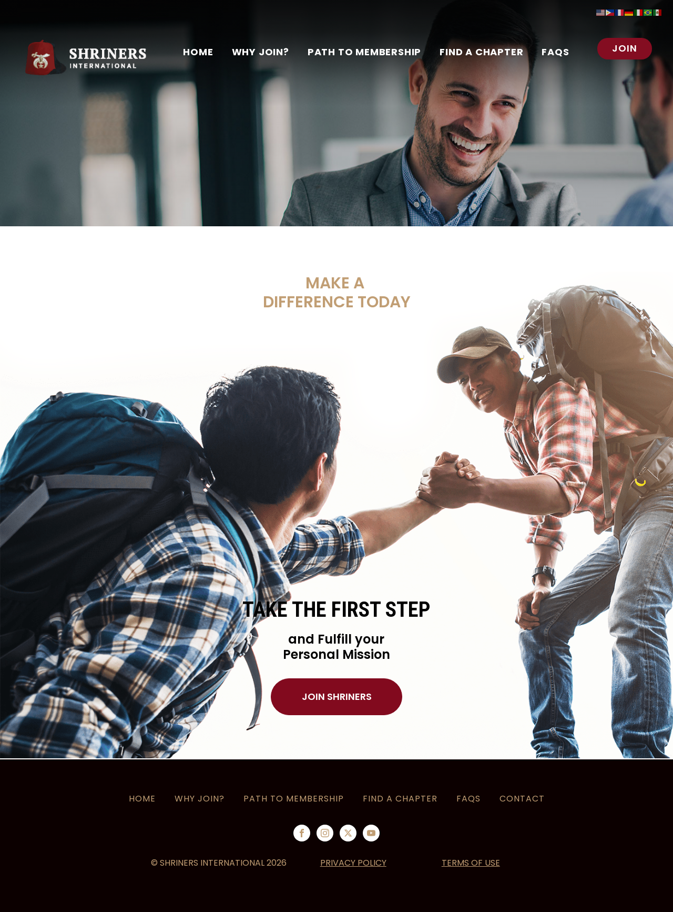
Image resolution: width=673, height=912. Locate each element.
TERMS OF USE (471, 863)
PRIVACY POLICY (353, 863)
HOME (142, 799)
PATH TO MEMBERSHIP (364, 51)
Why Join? (200, 799)
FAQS (555, 51)
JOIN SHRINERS (337, 696)
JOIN (624, 48)
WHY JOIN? (260, 51)
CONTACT (522, 799)
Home (198, 51)
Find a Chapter (481, 51)
